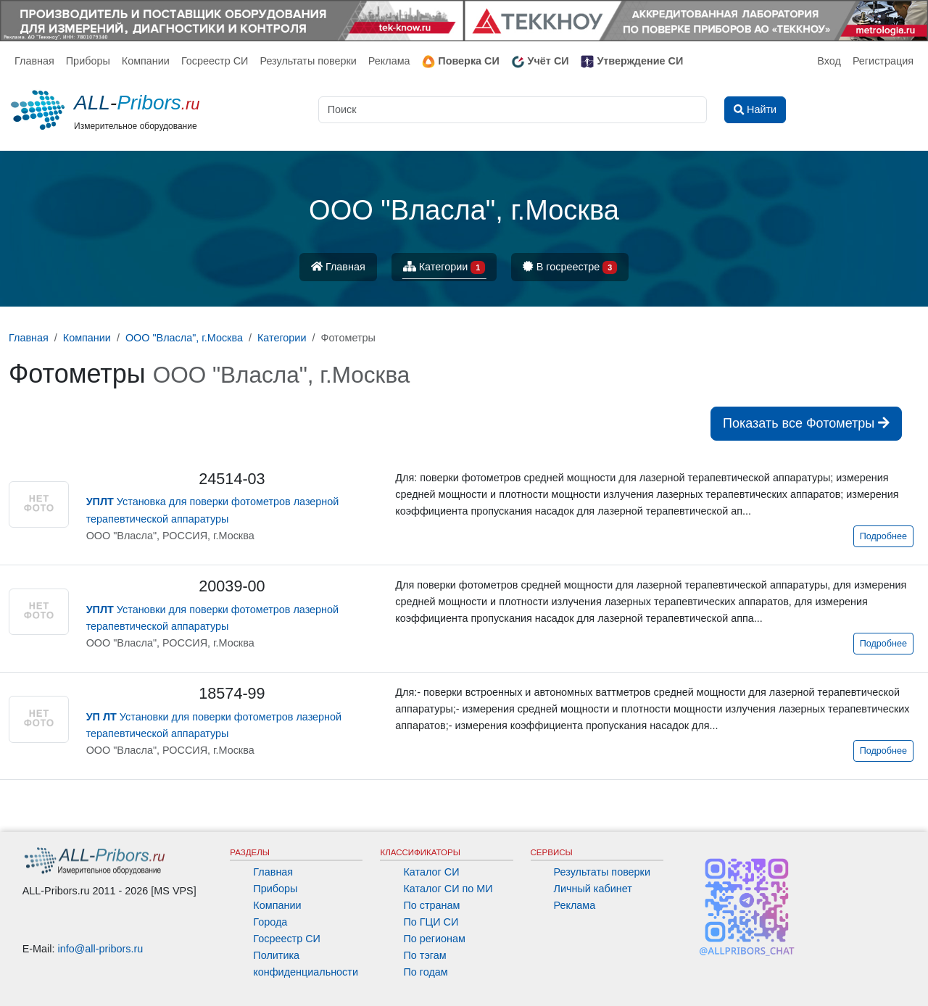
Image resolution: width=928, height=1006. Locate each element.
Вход (829, 61)
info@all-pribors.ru (101, 949)
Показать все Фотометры (806, 423)
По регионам (434, 938)
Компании (146, 61)
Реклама (389, 61)
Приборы (88, 61)
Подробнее (883, 536)
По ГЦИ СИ (430, 922)
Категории (444, 268)
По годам (425, 972)
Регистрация (883, 61)
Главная (34, 61)
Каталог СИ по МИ (447, 888)
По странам (431, 905)
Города (270, 922)
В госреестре (570, 268)
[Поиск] (512, 109)
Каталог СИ (431, 872)
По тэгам (424, 955)
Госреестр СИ (215, 61)
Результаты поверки (308, 61)
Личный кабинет (593, 888)
